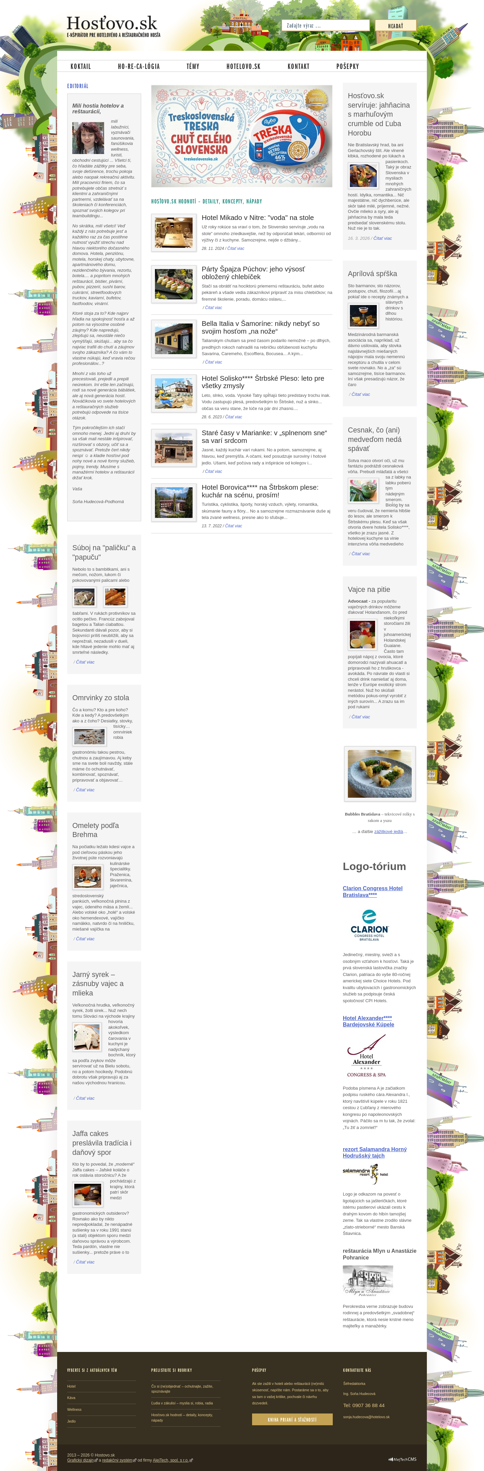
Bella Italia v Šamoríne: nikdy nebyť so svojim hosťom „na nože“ (261, 327)
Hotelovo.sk (244, 66)
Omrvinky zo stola (100, 698)
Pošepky (347, 66)
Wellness (74, 1409)
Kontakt (299, 66)
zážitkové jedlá (388, 831)
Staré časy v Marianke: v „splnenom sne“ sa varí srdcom (264, 436)
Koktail (81, 66)
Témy (193, 66)
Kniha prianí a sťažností (292, 1419)
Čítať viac (235, 248)
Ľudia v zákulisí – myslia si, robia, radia (182, 1403)
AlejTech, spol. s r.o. (171, 1460)
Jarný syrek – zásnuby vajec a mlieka (98, 984)
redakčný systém (117, 1460)
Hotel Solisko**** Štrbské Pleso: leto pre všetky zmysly (263, 382)
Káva (71, 1398)
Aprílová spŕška (372, 274)
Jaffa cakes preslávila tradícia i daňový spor (101, 1143)
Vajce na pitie (369, 590)
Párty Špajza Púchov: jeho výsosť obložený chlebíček (253, 272)
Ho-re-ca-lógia (139, 66)
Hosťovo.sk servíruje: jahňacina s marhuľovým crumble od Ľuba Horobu (379, 114)
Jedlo (71, 1421)
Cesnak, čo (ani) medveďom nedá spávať (375, 439)
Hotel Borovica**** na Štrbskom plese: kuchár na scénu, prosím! (260, 491)
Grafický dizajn (80, 1460)
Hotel (71, 1386)
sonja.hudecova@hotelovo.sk (366, 1417)
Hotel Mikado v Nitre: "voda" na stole (258, 217)
